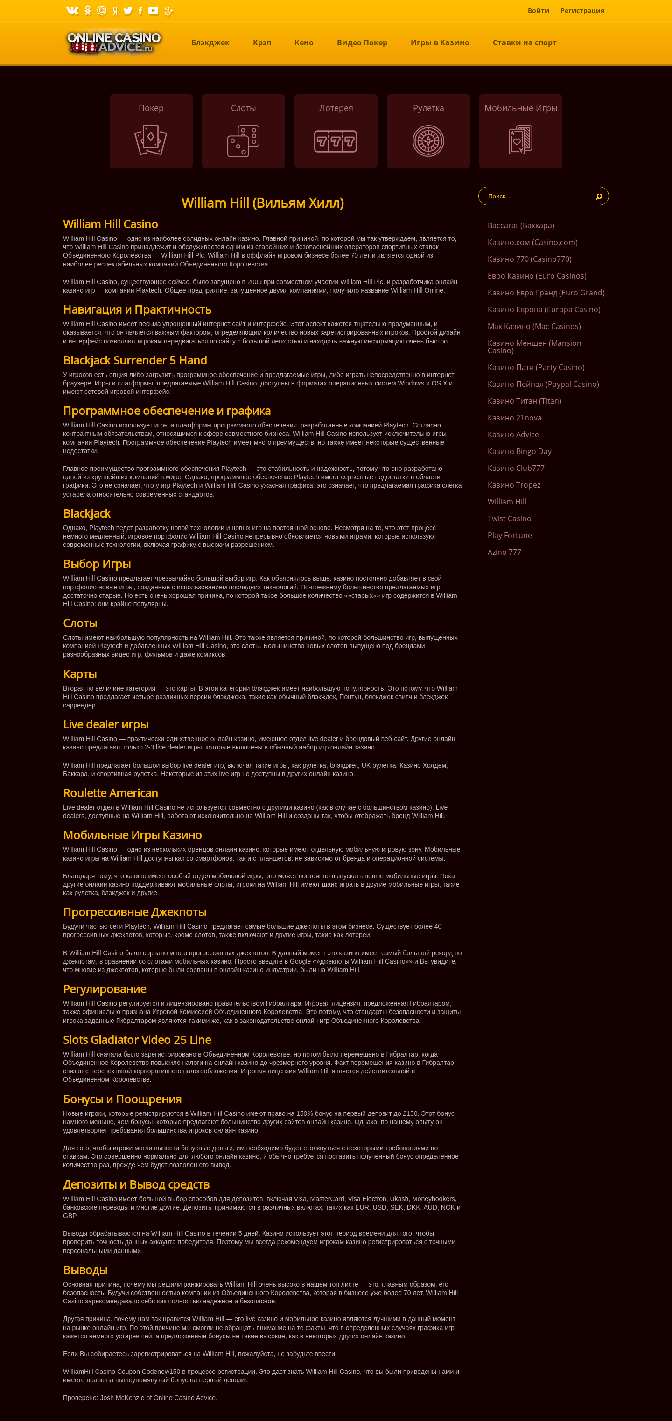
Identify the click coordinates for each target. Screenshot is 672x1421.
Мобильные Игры (521, 107)
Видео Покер (362, 42)
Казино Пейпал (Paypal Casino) (543, 384)
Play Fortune (510, 535)
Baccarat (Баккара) (521, 225)
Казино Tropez (514, 485)
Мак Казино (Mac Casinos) (534, 326)
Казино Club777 (516, 468)
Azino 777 (504, 552)
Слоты (243, 107)
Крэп (262, 42)
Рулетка (428, 107)
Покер (151, 107)
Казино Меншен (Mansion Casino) (534, 347)
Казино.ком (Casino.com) (533, 242)
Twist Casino (510, 518)
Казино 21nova (515, 418)
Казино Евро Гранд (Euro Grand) (546, 292)
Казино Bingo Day (520, 451)
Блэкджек (210, 42)
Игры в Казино (440, 42)
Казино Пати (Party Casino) (536, 367)
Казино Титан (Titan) (524, 401)
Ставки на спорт (525, 42)
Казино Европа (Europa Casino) (544, 309)
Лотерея (336, 107)
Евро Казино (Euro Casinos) (537, 276)
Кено (304, 42)
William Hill (507, 502)
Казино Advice (513, 434)
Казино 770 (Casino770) (530, 259)
